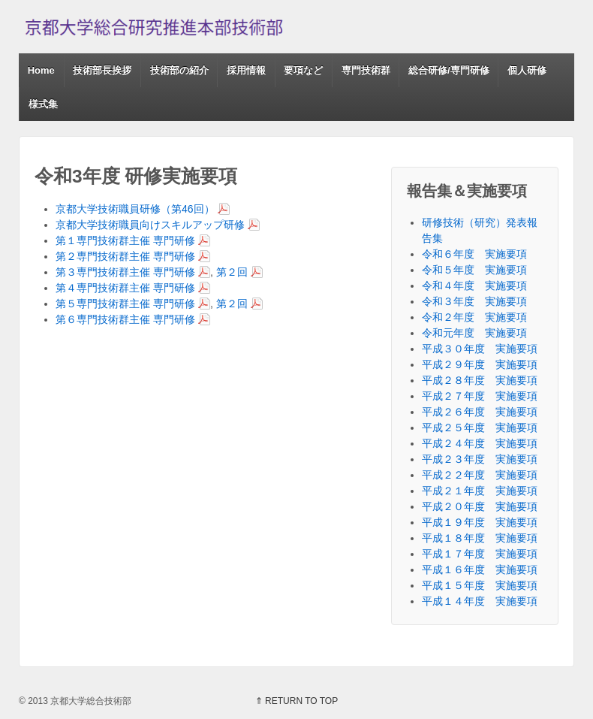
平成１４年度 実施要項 (479, 601)
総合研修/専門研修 (448, 70)
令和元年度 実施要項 (474, 333)
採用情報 (246, 70)
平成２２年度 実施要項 (479, 475)
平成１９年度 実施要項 (479, 522)
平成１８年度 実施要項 (479, 538)
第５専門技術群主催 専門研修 (125, 304)
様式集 (43, 104)
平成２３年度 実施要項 (479, 459)
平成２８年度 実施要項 (479, 380)
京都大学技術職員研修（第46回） (135, 209)
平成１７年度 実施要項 (479, 554)
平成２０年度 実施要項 (479, 506)
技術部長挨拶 (102, 70)
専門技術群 (366, 70)
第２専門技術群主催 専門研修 (125, 256)
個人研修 (526, 70)
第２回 (232, 272)
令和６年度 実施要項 (474, 254)
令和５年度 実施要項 (474, 270)
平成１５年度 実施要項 (479, 585)
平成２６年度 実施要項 (479, 412)
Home (41, 70)
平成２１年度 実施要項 (479, 491)
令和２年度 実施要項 (474, 317)
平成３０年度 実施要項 (479, 349)
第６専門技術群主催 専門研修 (125, 319)
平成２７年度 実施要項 (479, 396)
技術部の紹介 (179, 70)
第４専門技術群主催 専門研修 (125, 288)
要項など (303, 70)
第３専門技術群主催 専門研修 (125, 272)
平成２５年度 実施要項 (479, 427)
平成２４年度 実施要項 (479, 443)
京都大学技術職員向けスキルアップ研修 (150, 225)
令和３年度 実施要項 (474, 301)
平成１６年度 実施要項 (479, 569)
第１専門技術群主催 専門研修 (125, 240)
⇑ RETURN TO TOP (296, 701)
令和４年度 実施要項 (474, 285)
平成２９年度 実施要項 (479, 364)
